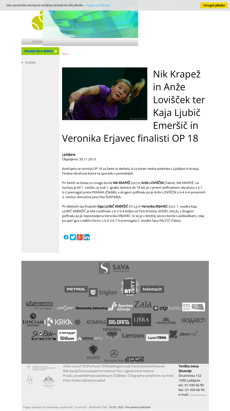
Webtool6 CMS (98, 407)
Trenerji (136, 366)
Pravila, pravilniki (75, 375)
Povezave (94, 375)
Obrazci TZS (109, 375)
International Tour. (109, 371)
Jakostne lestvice (141, 371)
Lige (126, 371)
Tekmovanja (87, 371)
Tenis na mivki (163, 375)
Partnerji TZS (96, 366)
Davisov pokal (95, 380)
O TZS (83, 366)
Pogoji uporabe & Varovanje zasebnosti (48, 407)
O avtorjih (81, 407)
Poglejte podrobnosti (98, 5)
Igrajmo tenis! (143, 375)
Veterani (159, 366)
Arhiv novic (71, 366)
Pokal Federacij (74, 380)
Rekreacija (70, 371)
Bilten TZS (125, 375)
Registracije (121, 366)
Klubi (109, 366)
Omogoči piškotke (214, 5)
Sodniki (30, 62)
